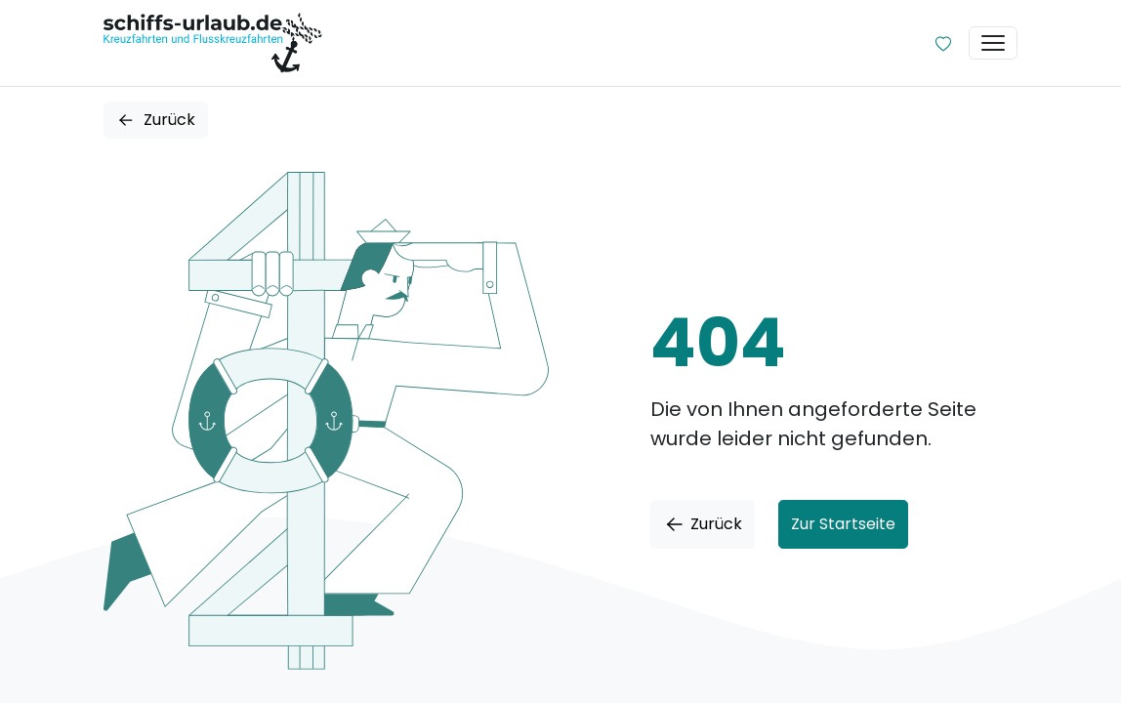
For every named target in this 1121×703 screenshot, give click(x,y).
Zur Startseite (843, 524)
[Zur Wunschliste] (943, 43)
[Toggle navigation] (993, 43)
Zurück (155, 119)
